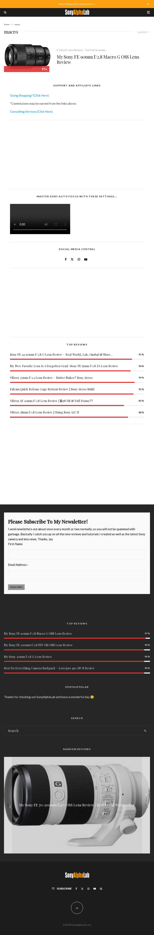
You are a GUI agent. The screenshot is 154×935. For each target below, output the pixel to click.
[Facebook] (76, 888)
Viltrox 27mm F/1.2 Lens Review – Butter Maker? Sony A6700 (51, 378)
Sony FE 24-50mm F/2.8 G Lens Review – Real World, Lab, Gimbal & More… (61, 354)
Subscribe (16, 587)
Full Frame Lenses (95, 50)
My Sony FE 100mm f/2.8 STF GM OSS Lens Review (38, 645)
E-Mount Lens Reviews (70, 50)
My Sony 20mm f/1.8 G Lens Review (28, 657)
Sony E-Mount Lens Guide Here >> (77, 3)
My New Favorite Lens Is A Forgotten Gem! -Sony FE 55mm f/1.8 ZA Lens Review (64, 366)
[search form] (72, 731)
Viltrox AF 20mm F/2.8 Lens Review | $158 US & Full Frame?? (51, 401)
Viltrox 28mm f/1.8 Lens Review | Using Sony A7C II (44, 412)
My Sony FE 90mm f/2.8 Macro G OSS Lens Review (98, 59)
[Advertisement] (77, 154)
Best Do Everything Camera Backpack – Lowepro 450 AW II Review (49, 668)
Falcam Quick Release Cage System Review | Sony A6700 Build (52, 389)
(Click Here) (41, 95)
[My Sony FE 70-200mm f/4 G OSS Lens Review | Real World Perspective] (77, 805)
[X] (82, 888)
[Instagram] (88, 888)
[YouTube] (94, 888)
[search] (145, 731)
